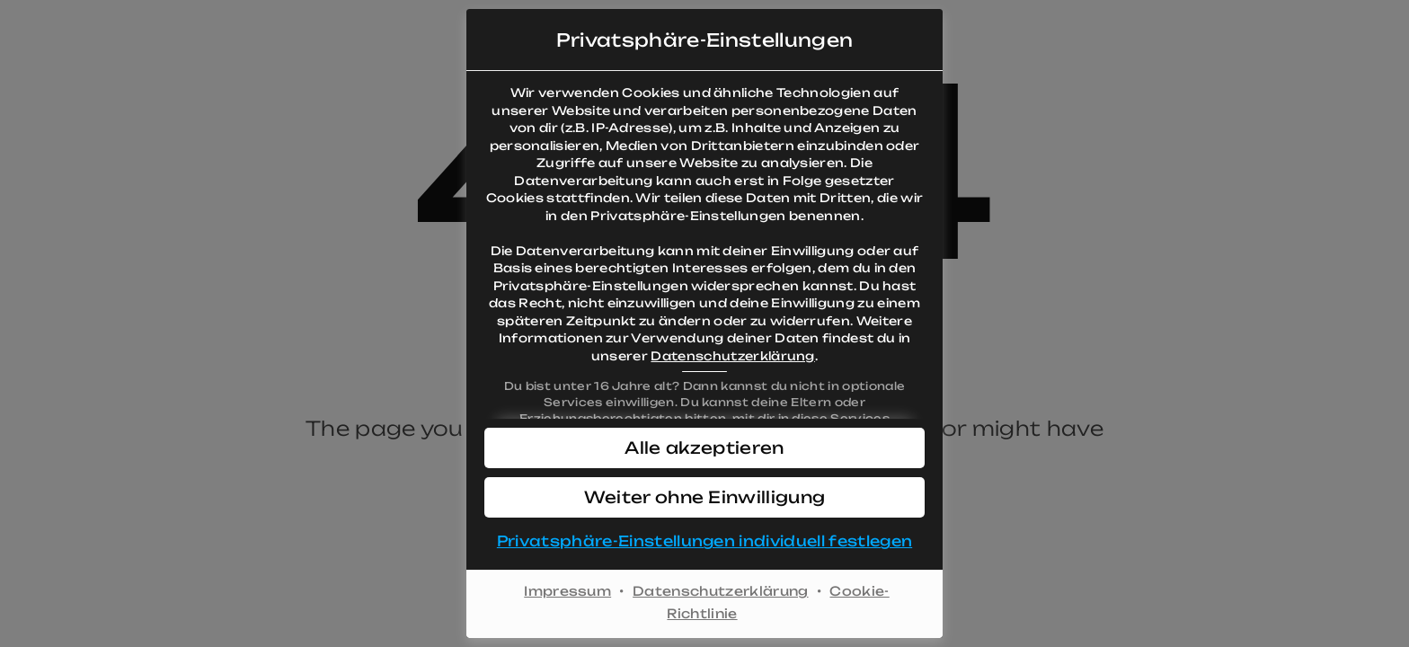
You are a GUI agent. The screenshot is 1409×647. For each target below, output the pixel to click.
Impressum (567, 590)
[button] (704, 448)
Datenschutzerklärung (732, 356)
